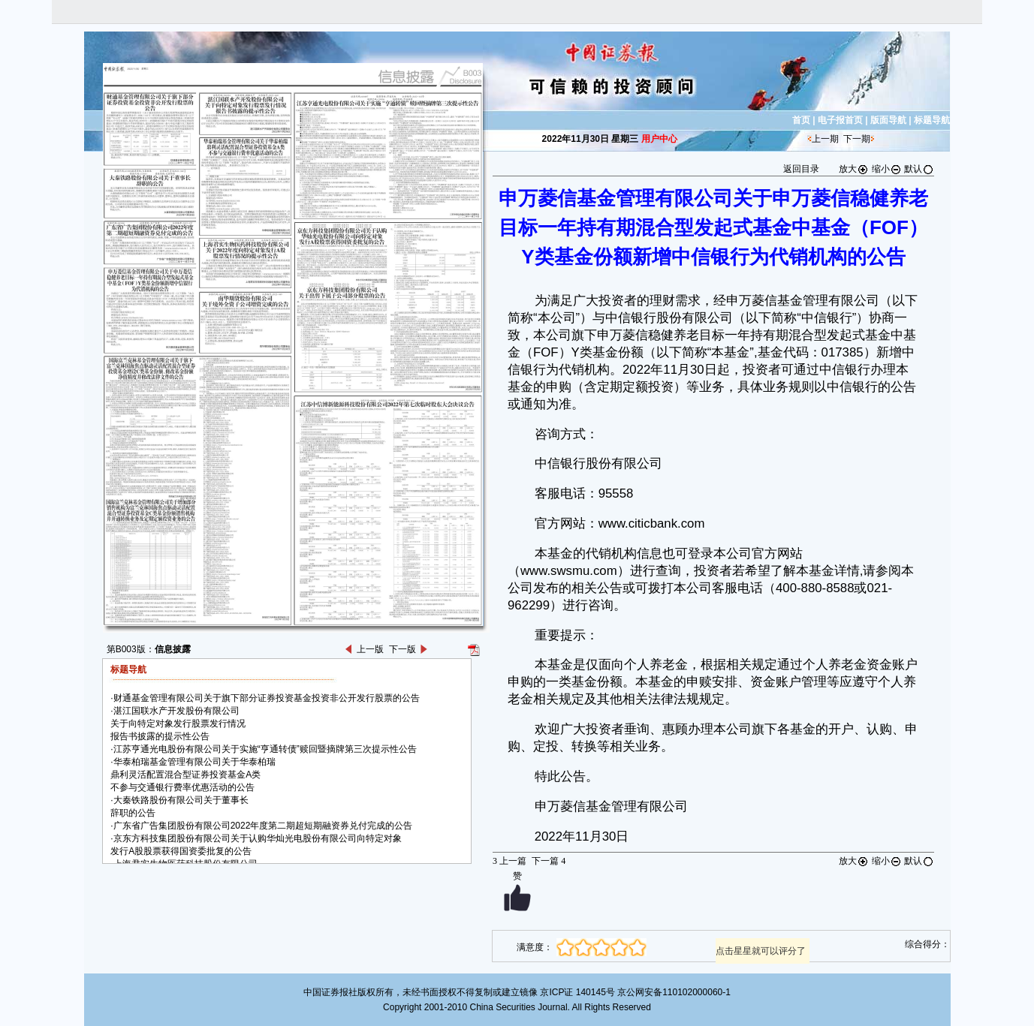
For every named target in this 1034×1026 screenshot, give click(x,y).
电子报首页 (840, 120)
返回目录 (801, 169)
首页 (801, 120)
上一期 (825, 139)
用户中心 (659, 139)
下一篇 (548, 861)
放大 (854, 169)
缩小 (887, 169)
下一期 (856, 139)
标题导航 (932, 120)
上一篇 (509, 861)
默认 (919, 169)
